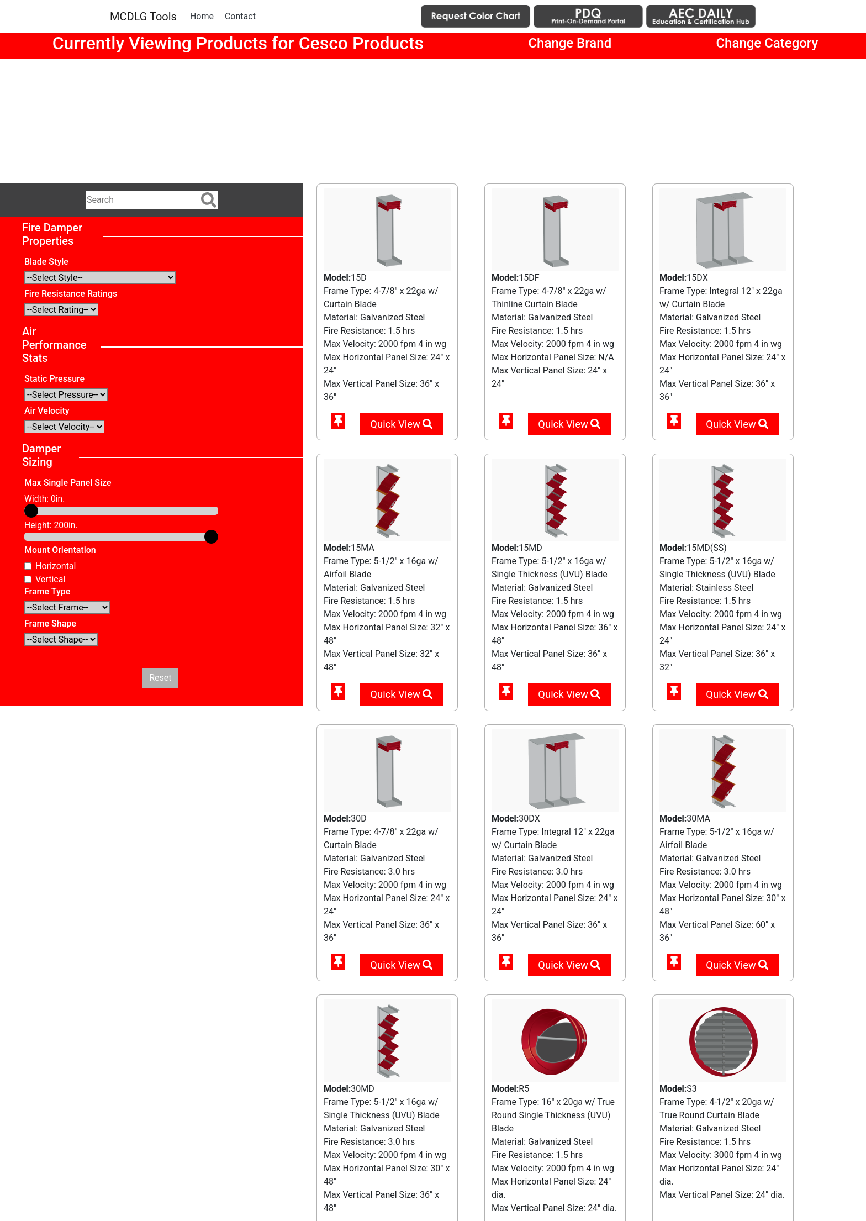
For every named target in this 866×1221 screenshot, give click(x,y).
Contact (240, 16)
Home (202, 16)
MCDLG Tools (143, 16)
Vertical (50, 579)
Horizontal (55, 566)
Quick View (401, 424)
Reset (160, 677)
